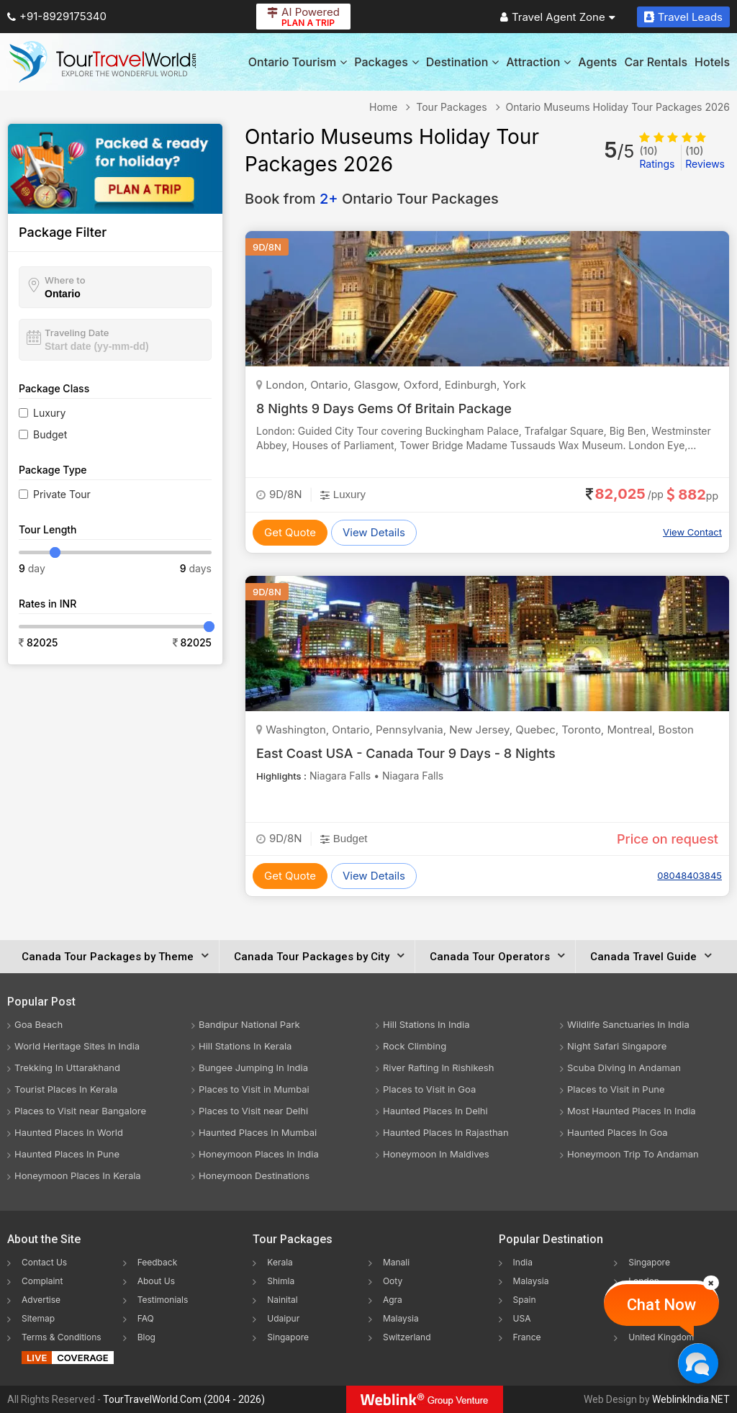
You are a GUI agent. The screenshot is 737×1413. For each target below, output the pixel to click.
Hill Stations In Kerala (245, 1046)
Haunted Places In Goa (617, 1132)
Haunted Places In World (68, 1132)
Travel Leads (683, 17)
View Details (374, 532)
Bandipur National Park (249, 1024)
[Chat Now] (697, 1363)
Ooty (392, 1281)
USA (522, 1318)
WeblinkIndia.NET (691, 1399)
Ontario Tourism (297, 62)
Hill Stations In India (426, 1024)
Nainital (282, 1299)
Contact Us (44, 1262)
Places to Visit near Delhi (253, 1110)
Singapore (288, 1337)
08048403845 (689, 875)
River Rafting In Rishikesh (438, 1067)
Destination (462, 62)
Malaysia (401, 1318)
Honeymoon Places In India (259, 1154)
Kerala (279, 1262)
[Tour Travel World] (102, 62)
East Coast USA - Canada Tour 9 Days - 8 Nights (406, 753)
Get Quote (290, 532)
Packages (386, 62)
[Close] (711, 1283)
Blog (146, 1337)
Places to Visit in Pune (616, 1089)
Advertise (41, 1299)
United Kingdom (661, 1337)
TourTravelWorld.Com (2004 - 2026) (184, 1399)
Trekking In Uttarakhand (67, 1067)
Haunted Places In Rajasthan (446, 1132)
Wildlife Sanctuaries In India (628, 1024)
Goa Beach (38, 1024)
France (527, 1337)
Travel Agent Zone (557, 17)
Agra (392, 1299)
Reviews (705, 157)
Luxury (49, 413)
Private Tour (62, 494)
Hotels (712, 62)
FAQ (145, 1318)
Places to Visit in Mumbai (254, 1089)
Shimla (280, 1281)
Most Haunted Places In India (631, 1110)
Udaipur (283, 1318)
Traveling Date (77, 332)
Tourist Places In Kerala (65, 1089)
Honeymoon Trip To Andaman (633, 1154)
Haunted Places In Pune (66, 1154)
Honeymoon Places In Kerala (77, 1175)
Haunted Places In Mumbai (258, 1132)
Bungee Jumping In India (253, 1067)
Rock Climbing (414, 1046)
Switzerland (407, 1337)
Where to (65, 280)
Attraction (538, 62)
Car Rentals (655, 62)
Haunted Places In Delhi (435, 1110)
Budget (50, 434)
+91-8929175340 (57, 16)
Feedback (157, 1262)
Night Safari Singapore (616, 1046)
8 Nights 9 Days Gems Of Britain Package (384, 408)
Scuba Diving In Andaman (624, 1067)
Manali (396, 1262)
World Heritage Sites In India (77, 1046)
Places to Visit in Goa (429, 1089)
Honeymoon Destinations (254, 1175)
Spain (524, 1299)
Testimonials (163, 1299)
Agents (597, 62)
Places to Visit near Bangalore (80, 1110)
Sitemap (38, 1318)
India (523, 1262)
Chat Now (661, 1305)
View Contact (692, 532)
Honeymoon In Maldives (436, 1154)
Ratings (656, 157)
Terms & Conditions (61, 1337)
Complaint (42, 1281)
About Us (156, 1281)
